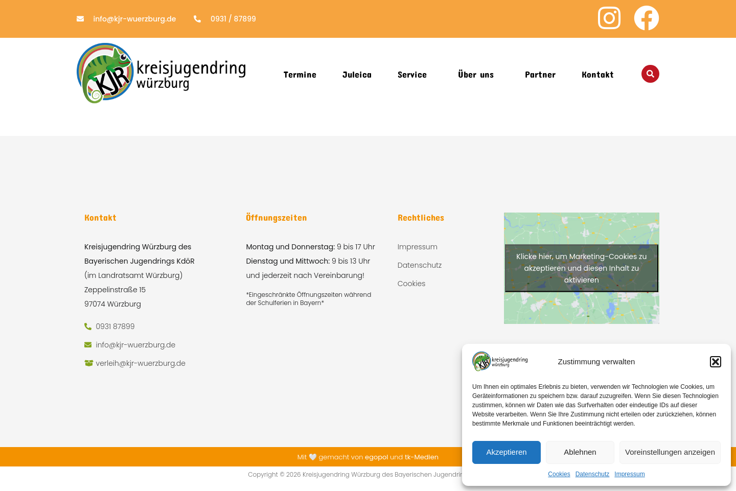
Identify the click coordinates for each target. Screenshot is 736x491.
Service (412, 74)
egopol (376, 457)
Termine (300, 74)
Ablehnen (580, 452)
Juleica (357, 74)
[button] (715, 362)
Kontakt (598, 74)
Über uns (476, 74)
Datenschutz (593, 474)
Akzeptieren (506, 452)
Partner (540, 74)
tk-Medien (422, 457)
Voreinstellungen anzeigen (670, 452)
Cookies (559, 474)
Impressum (629, 474)
